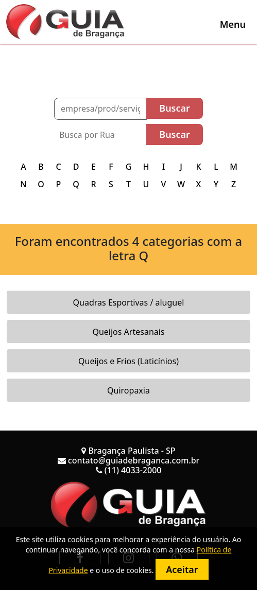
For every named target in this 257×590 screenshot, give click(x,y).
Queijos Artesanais (128, 331)
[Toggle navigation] (233, 24)
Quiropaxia (128, 390)
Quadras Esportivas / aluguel (128, 302)
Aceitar (182, 569)
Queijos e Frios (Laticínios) (128, 361)
